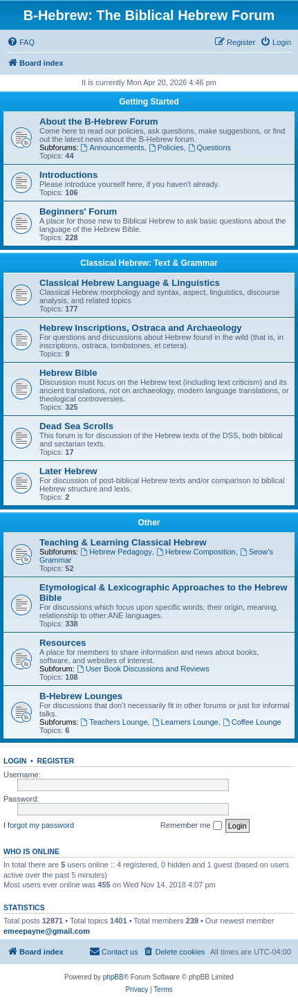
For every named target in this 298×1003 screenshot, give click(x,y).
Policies (166, 147)
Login (14, 761)
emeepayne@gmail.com (46, 931)
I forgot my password (38, 825)
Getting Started (149, 102)
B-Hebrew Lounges (80, 696)
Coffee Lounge (252, 722)
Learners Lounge (185, 722)
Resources (62, 643)
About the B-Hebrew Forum (98, 121)
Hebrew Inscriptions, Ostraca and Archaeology (140, 328)
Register (56, 761)
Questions (209, 147)
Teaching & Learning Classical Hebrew (123, 542)
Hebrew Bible (68, 373)
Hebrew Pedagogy (115, 552)
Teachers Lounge (113, 722)
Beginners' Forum (78, 211)
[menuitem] (21, 42)
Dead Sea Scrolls (76, 426)
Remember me (191, 826)
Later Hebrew (68, 471)
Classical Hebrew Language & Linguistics (129, 283)
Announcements (112, 147)
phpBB (113, 977)
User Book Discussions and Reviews (143, 669)
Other (149, 522)
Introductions (68, 175)
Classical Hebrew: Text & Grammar (149, 263)
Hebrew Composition (196, 552)
